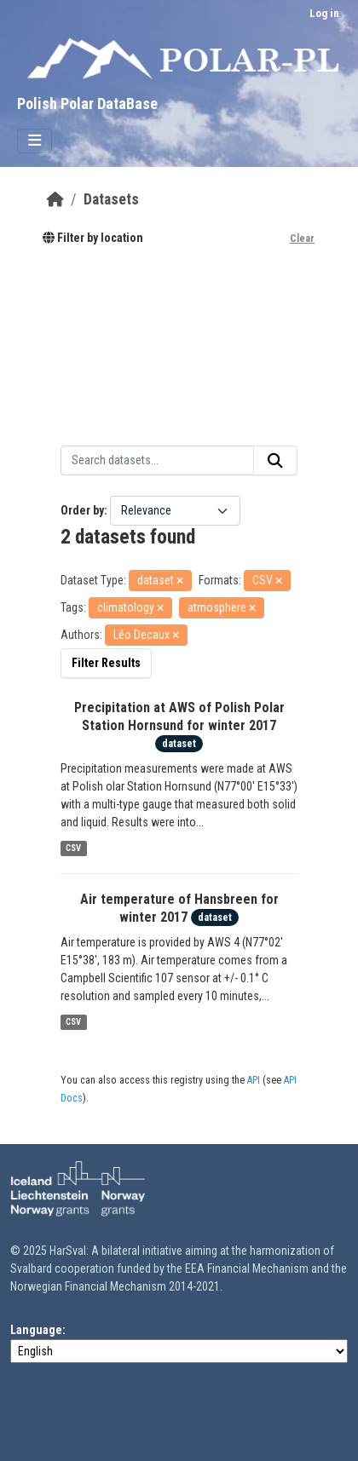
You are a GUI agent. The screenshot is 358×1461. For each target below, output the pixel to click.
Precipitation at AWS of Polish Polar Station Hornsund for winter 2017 (179, 716)
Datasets (111, 199)
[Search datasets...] (157, 461)
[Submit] (275, 461)
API (253, 1080)
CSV (73, 848)
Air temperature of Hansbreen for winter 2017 (179, 908)
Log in (324, 13)
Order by (82, 510)
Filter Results (106, 663)
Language (36, 1330)
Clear (302, 238)
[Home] (55, 199)
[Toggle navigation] (34, 141)
